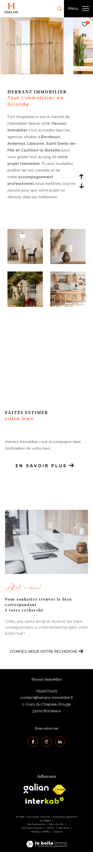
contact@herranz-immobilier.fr (46, 697)
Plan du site (56, 824)
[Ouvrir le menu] (78, 8)
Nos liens (64, 828)
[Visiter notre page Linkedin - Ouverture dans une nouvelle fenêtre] (60, 742)
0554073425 (46, 691)
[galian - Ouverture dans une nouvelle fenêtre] (36, 788)
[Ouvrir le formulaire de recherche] (59, 8)
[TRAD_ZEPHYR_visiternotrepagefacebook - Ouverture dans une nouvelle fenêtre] (33, 742)
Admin (51, 828)
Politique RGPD (40, 831)
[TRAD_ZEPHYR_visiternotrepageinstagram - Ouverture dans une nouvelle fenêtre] (47, 742)
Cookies (57, 831)
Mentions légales (32, 828)
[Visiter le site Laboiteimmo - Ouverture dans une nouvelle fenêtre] (46, 840)
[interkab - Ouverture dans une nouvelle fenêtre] (44, 800)
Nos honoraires (36, 824)
